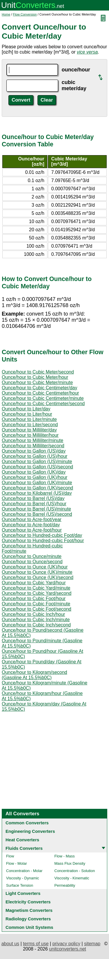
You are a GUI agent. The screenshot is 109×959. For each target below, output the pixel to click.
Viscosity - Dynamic (22, 878)
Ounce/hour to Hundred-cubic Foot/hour (43, 540)
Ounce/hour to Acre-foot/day (31, 524)
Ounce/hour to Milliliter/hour (30, 435)
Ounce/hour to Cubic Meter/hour (35, 377)
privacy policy (66, 943)
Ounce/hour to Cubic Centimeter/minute (43, 398)
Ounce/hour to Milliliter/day (29, 429)
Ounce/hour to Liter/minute (29, 419)
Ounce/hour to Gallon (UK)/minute (37, 482)
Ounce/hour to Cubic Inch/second (36, 624)
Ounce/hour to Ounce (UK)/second (37, 577)
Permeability (64, 885)
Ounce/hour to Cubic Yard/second (37, 593)
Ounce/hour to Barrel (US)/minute (36, 508)
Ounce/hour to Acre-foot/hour (32, 530)
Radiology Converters (28, 918)
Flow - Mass (64, 856)
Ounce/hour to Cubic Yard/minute (36, 587)
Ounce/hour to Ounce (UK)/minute (37, 572)
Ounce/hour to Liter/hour (27, 414)
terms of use (36, 943)
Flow (10, 856)
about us (10, 943)
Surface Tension (19, 885)
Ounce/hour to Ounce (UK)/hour (35, 566)
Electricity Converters (28, 901)
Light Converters (23, 893)
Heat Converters (22, 839)
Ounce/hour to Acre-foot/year (31, 519)
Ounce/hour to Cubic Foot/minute (36, 603)
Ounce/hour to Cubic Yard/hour (34, 582)
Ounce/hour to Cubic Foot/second (36, 609)
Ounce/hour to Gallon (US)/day (34, 450)
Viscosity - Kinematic (71, 878)
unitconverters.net (67, 948)
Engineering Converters (30, 831)
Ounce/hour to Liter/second (30, 424)
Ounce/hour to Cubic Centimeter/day (39, 387)
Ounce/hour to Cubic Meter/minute (37, 382)
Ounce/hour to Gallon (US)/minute (37, 461)
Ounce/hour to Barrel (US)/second (37, 514)
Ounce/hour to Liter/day (26, 408)
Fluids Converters (24, 848)
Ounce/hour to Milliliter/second (33, 445)
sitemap (92, 943)
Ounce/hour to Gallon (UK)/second (37, 487)
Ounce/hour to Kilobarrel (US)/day (37, 493)
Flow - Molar (16, 863)
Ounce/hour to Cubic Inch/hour (33, 614)
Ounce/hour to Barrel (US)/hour (34, 503)
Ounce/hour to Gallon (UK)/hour (34, 477)
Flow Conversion (25, 14)
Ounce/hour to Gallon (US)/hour (34, 456)
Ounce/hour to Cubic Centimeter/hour (40, 393)
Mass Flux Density (69, 863)
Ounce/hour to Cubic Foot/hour (34, 598)
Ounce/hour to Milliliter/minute (32, 440)
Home (6, 14)
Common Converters (27, 822)
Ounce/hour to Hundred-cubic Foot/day (42, 535)
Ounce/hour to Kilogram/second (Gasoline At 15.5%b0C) (34, 675)
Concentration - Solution (74, 871)
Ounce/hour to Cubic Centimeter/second (43, 403)
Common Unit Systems (29, 927)
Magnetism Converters (29, 910)
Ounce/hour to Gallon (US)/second (37, 466)
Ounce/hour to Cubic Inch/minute (36, 619)
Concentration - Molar (24, 871)
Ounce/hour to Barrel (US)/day (33, 498)
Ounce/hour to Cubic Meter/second (38, 371)
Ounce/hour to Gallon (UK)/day (34, 472)
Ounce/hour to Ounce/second (32, 561)
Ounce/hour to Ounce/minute (31, 556)
